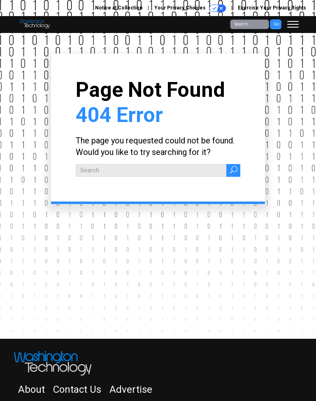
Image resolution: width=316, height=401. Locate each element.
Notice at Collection (118, 8)
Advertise (130, 389)
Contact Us (77, 389)
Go (276, 24)
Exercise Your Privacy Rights (272, 8)
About (31, 389)
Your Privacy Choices (190, 8)
